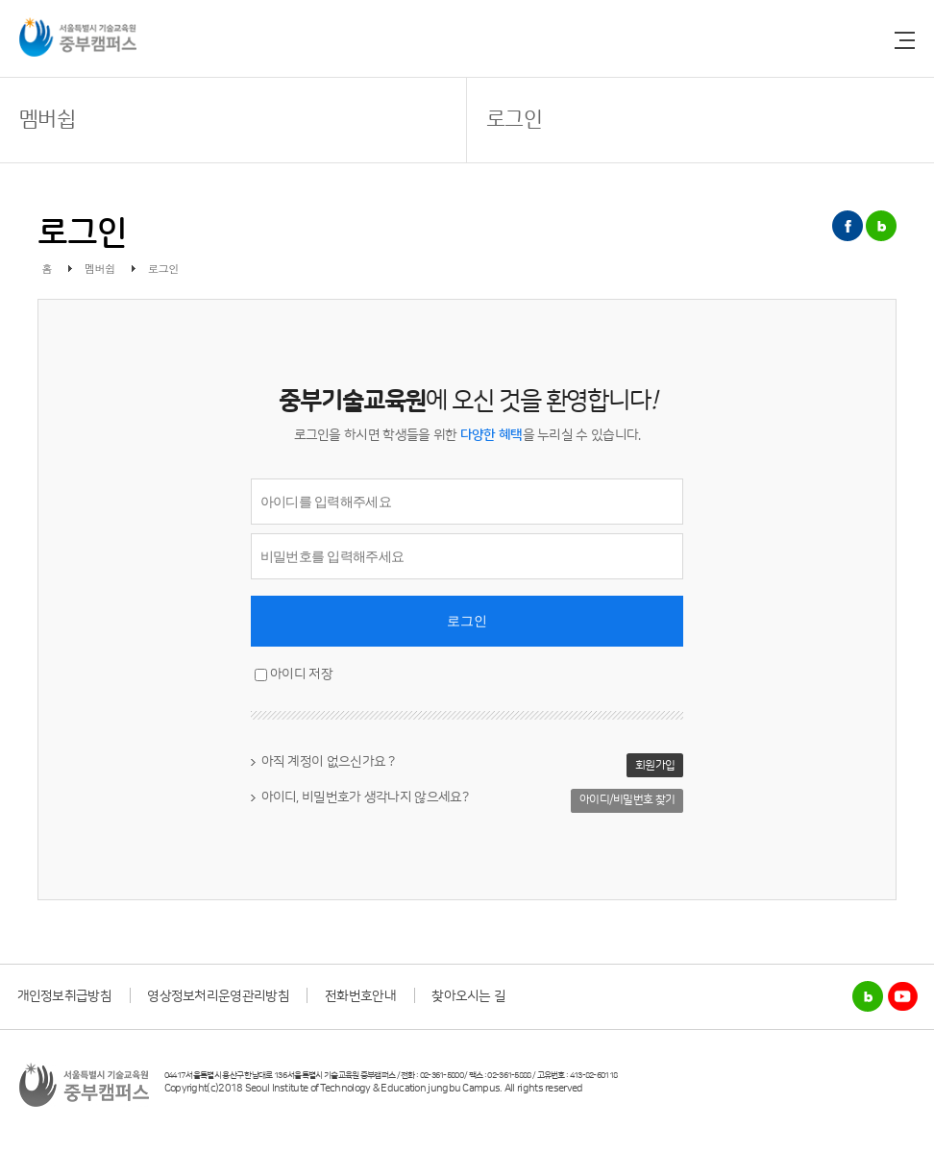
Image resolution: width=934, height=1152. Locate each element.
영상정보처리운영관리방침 (218, 996)
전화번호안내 (360, 996)
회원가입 (655, 765)
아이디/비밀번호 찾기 (627, 800)
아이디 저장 (301, 674)
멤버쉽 (47, 120)
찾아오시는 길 (468, 996)
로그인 (514, 120)
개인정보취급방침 (64, 996)
